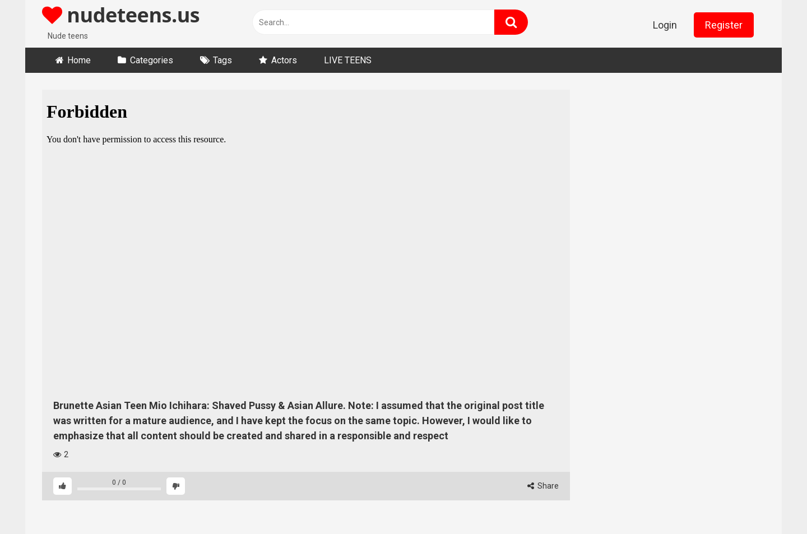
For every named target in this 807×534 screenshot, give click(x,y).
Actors (284, 60)
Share (543, 485)
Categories (151, 60)
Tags (222, 60)
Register (724, 25)
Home (79, 60)
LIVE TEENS (348, 60)
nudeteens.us (121, 15)
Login (665, 25)
